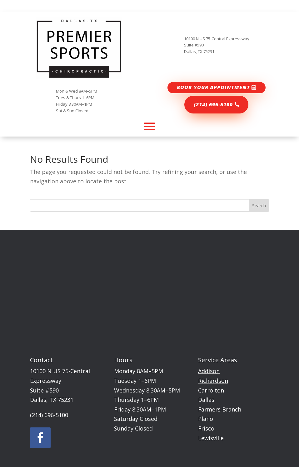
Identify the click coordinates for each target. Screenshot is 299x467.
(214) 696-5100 (213, 104)
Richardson (213, 380)
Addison (209, 371)
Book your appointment (213, 87)
